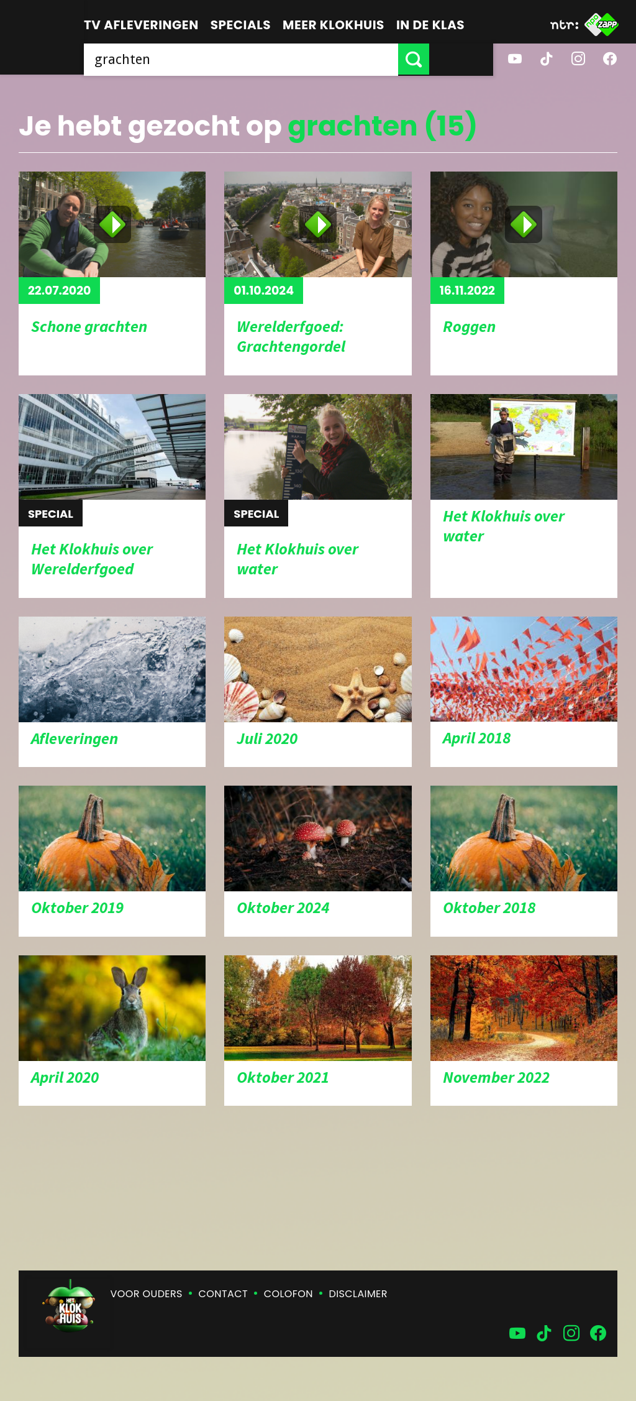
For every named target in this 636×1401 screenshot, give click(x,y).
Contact (223, 1294)
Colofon (288, 1294)
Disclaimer (358, 1294)
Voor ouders (147, 1294)
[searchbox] (273, 59)
